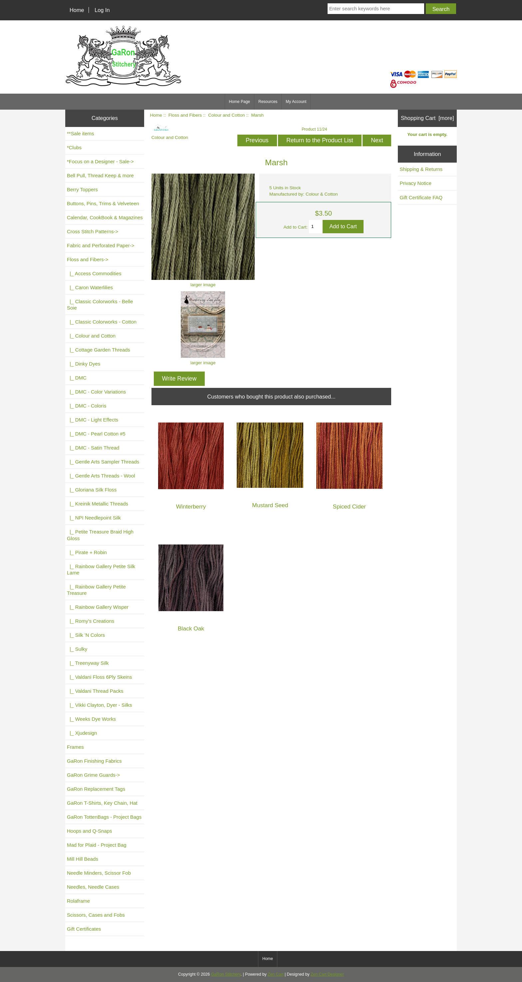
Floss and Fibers (185, 115)
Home (77, 10)
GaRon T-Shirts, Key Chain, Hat (102, 803)
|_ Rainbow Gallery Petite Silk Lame (101, 569)
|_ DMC (77, 378)
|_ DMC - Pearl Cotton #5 (96, 434)
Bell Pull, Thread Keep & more (100, 175)
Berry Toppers (82, 189)
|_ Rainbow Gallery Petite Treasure (96, 590)
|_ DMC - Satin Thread (93, 448)
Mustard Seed (270, 505)
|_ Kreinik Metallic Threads (97, 503)
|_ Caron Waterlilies (90, 287)
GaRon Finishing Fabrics (94, 761)
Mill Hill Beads (82, 859)
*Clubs (74, 147)
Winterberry (191, 506)
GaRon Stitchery (226, 974)
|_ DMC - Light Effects (92, 420)
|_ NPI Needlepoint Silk (94, 517)
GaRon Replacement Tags (96, 789)
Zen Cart (276, 974)
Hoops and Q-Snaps (89, 831)
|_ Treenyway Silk (88, 663)
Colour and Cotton (226, 115)
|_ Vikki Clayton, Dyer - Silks (99, 705)
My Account (296, 101)
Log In (102, 10)
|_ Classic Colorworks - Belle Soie (100, 305)
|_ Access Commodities (94, 273)
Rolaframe (78, 901)
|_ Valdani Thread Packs (95, 691)
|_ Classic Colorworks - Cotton (101, 322)
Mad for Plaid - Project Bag (97, 845)
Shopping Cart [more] (427, 118)
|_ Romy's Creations (90, 621)
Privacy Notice (415, 183)
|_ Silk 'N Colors (86, 635)
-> (87, 259)
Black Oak (191, 628)
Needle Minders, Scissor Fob (99, 873)
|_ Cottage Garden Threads (98, 350)
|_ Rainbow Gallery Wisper (98, 607)
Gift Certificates (84, 929)
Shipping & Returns (420, 169)
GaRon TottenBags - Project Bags (104, 817)
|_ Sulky (77, 649)
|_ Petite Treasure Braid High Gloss (100, 535)
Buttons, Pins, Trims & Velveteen (103, 203)
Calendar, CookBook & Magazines (105, 217)
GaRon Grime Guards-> (93, 775)
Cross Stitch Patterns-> (92, 231)
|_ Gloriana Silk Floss (92, 489)
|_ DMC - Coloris (87, 406)
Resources (267, 101)
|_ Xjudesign (82, 733)
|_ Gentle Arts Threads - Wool (101, 476)
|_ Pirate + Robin (87, 552)
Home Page (239, 101)
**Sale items (80, 133)
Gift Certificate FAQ (420, 197)
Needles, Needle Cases (93, 887)
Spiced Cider (349, 506)
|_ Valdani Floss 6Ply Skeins (99, 677)
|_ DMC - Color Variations (96, 392)
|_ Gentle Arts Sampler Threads (103, 462)
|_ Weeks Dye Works (91, 719)
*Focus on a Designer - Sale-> (100, 161)
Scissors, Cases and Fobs (96, 915)
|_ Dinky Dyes (83, 364)
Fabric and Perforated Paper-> (100, 245)
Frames (75, 747)
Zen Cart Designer (327, 974)
